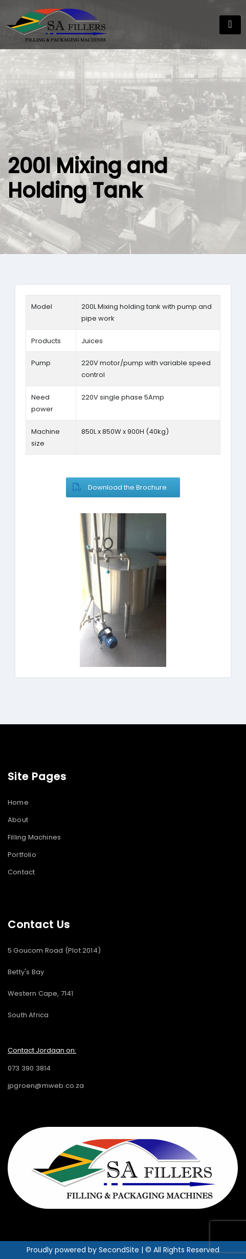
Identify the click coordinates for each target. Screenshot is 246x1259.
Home (18, 802)
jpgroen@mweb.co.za (46, 1085)
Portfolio (22, 854)
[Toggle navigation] (230, 24)
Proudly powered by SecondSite (84, 1250)
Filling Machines (34, 837)
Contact (21, 872)
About (18, 820)
